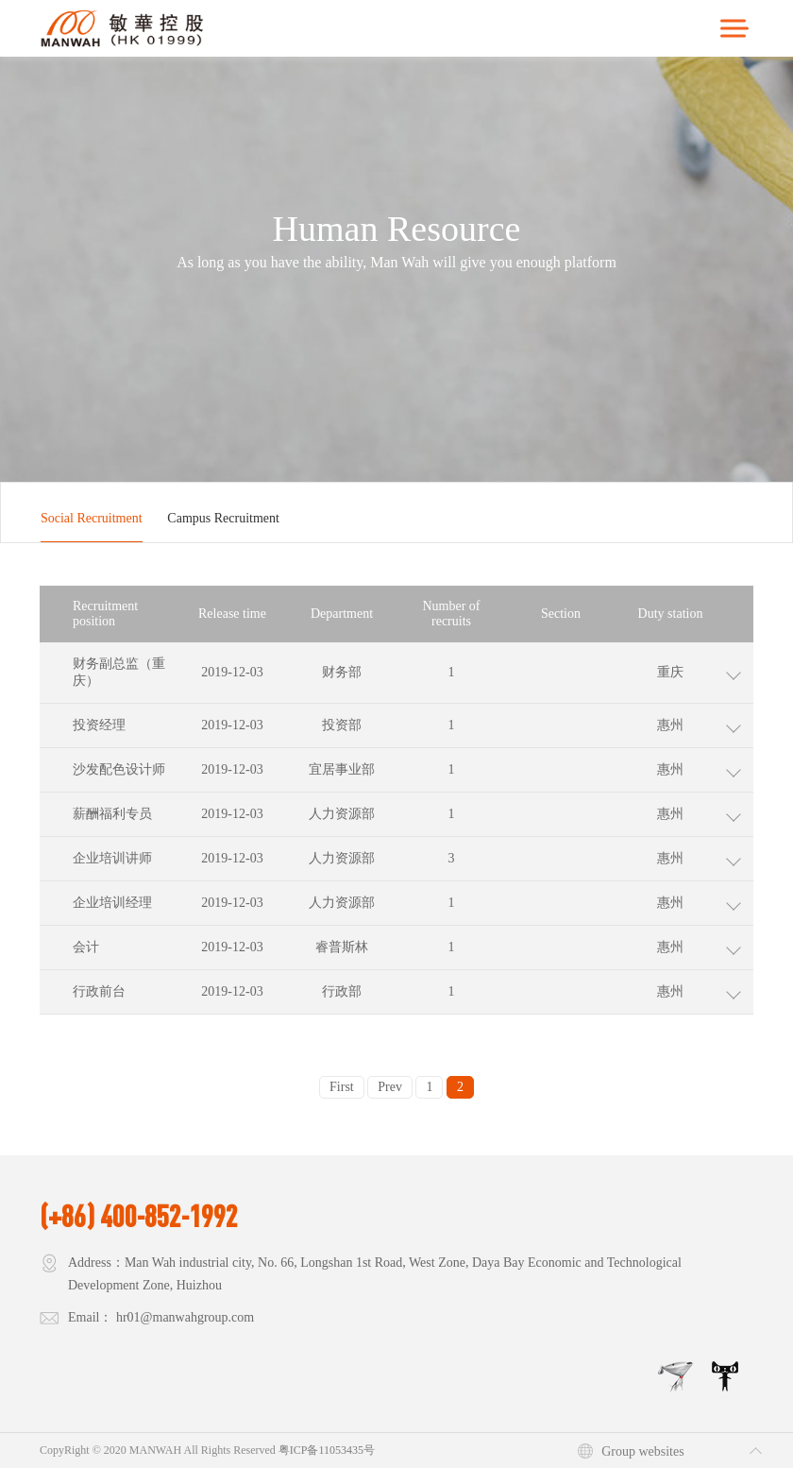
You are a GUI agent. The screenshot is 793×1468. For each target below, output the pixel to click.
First (341, 1087)
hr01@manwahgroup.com (185, 1317)
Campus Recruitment (223, 518)
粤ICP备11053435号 (326, 1450)
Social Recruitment (92, 518)
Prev (390, 1087)
